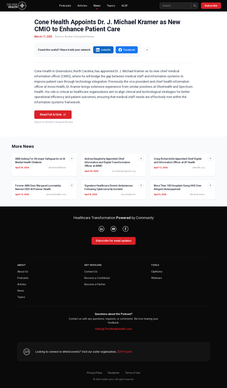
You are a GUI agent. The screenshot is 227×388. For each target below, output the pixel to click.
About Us (22, 271)
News (97, 6)
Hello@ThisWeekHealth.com (113, 329)
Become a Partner (94, 284)
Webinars (156, 278)
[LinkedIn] (101, 229)
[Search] (179, 5)
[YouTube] (113, 229)
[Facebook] (125, 229)
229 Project (124, 351)
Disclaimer (114, 372)
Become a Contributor (97, 278)
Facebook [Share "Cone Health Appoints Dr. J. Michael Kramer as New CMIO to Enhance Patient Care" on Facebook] (126, 50)
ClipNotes (156, 271)
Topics (111, 5)
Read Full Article (53, 114)
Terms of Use (132, 372)
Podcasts (65, 5)
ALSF (124, 5)
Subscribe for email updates (113, 240)
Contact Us (90, 271)
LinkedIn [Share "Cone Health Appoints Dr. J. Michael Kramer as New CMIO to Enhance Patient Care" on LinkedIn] (103, 50)
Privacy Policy (94, 372)
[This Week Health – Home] (16, 5)
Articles (82, 5)
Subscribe (211, 5)
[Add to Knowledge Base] (147, 50)
